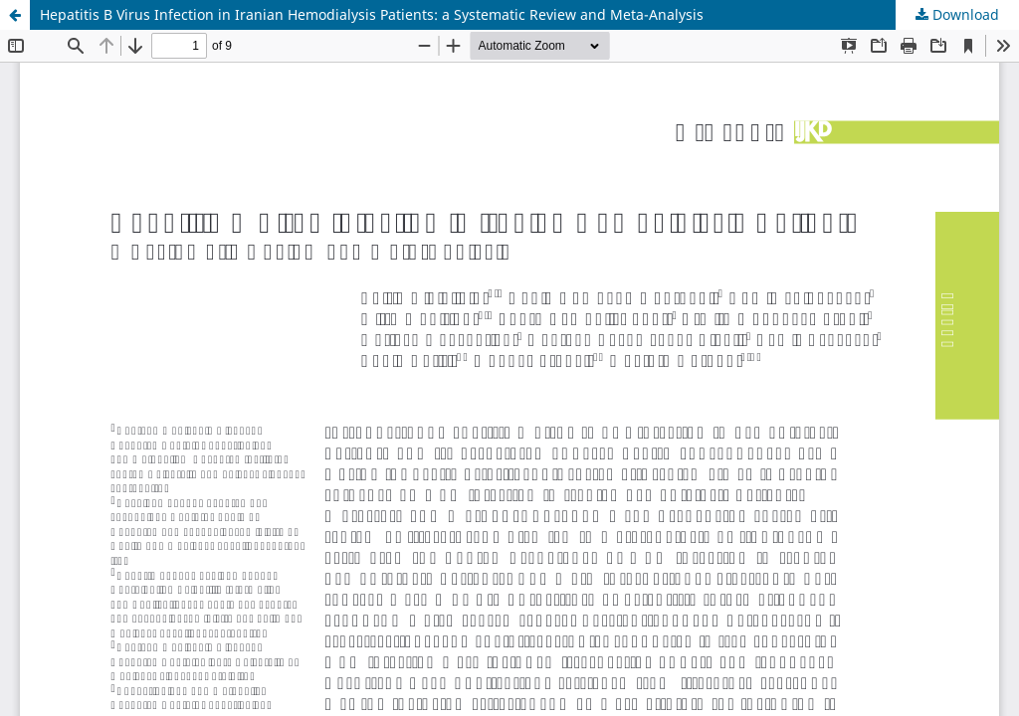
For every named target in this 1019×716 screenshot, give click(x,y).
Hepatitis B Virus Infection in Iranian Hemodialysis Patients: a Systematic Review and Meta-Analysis (372, 14)
